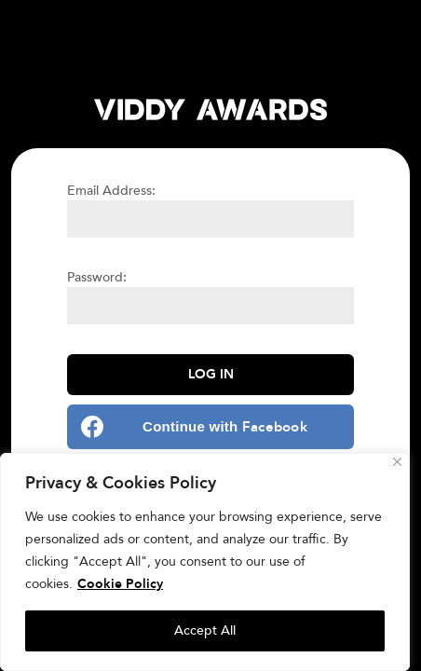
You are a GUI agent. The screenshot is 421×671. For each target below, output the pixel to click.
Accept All (205, 630)
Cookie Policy (120, 584)
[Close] (397, 462)
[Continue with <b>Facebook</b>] (210, 426)
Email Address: (111, 190)
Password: (97, 277)
